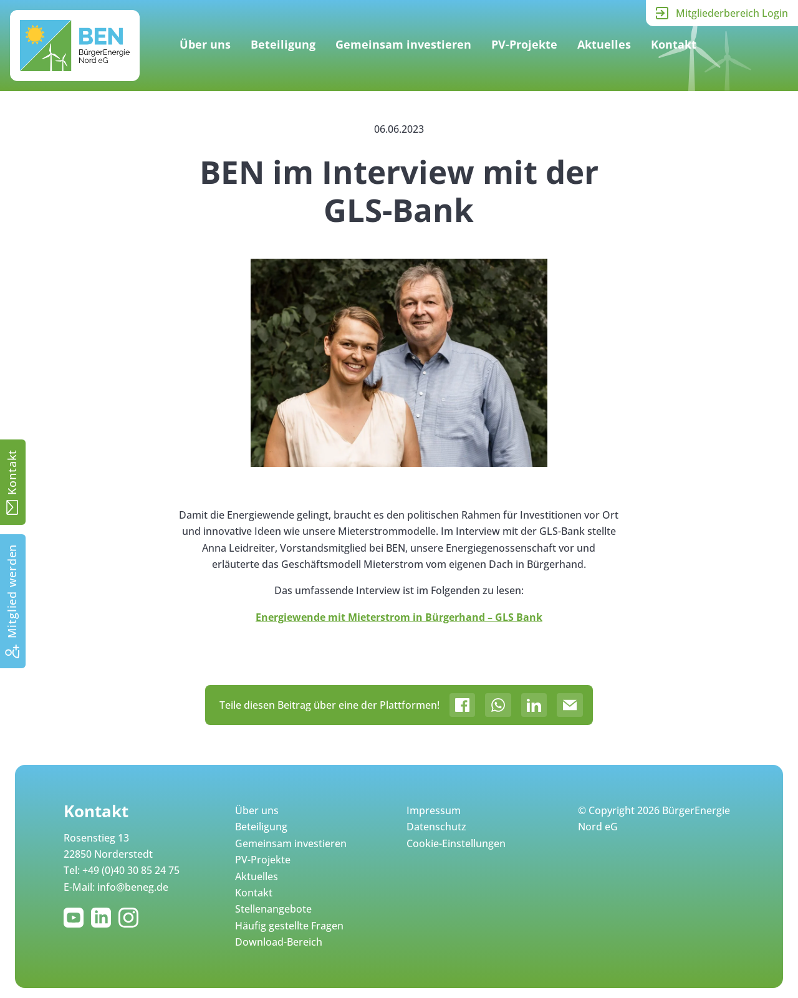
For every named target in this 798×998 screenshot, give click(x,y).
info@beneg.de (132, 887)
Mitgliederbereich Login (732, 13)
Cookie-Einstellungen (456, 843)
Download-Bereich (278, 942)
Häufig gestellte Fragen (289, 926)
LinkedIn (103, 917)
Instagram (130, 917)
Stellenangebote (273, 909)
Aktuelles (604, 44)
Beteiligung (283, 44)
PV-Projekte (524, 44)
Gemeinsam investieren (403, 44)
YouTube (76, 917)
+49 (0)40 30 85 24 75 (131, 870)
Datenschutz (436, 826)
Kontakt (673, 44)
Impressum (433, 810)
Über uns (205, 44)
